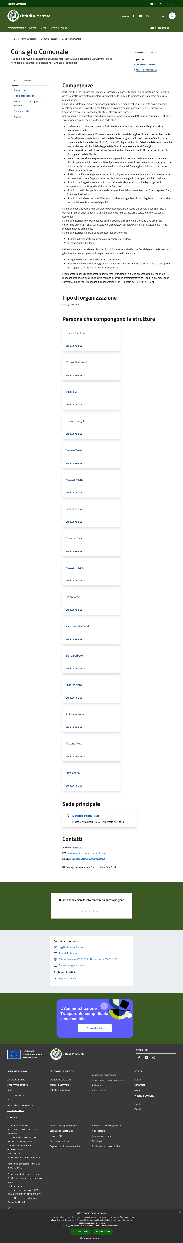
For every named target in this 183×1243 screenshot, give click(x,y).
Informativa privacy (101, 1136)
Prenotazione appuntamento (63, 1125)
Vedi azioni (155, 52)
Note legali (97, 1141)
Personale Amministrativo (20, 1105)
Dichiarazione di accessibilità (106, 1146)
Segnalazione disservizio (61, 1130)
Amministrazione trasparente (106, 1125)
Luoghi (137, 1104)
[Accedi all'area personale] (161, 3)
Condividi (141, 52)
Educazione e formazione (104, 1075)
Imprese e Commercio (60, 1084)
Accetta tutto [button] (80, 1232)
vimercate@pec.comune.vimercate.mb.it (87, 853)
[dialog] (91, 1226)
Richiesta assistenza (59, 1141)
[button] (91, 1238)
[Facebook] (132, 16)
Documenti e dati (15, 1110)
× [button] (180, 1212)
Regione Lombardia (16, 3)
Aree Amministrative (17, 1084)
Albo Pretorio (98, 1130)
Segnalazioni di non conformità (65, 1146)
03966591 (77, 847)
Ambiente (97, 1085)
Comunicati (139, 1084)
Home (14, 38)
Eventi (137, 1109)
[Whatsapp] (147, 16)
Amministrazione (29, 38)
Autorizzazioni (99, 1090)
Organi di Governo (16, 1079)
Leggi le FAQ (56, 1136)
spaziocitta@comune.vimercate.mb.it (87, 858)
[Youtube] (139, 16)
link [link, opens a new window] (119, 1226)
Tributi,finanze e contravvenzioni (108, 1080)
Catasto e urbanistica (60, 1090)
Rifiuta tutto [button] (103, 1231)
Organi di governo (49, 38)
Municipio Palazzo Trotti (86, 816)
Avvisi (137, 1090)
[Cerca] (172, 15)
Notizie (137, 1079)
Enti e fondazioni (15, 1095)
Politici (10, 1100)
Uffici (9, 1090)
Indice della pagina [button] (22, 80)
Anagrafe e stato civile (60, 1079)
